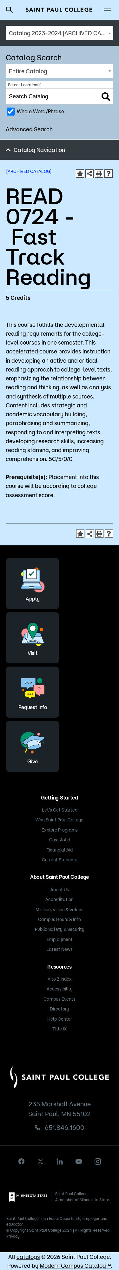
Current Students (59, 859)
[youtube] (79, 1161)
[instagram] (98, 1161)
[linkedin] (59, 1161)
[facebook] (21, 1161)
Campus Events (59, 999)
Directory (59, 1008)
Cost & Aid (59, 839)
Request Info (33, 691)
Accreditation (59, 899)
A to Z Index (60, 979)
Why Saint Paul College (59, 819)
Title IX (59, 1028)
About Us (59, 889)
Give (33, 745)
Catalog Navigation (39, 150)
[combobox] (59, 33)
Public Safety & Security (59, 929)
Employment (60, 939)
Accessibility (60, 988)
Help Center (59, 1019)
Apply (33, 583)
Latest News (59, 949)
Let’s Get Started (59, 810)
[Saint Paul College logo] (59, 10)
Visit (33, 637)
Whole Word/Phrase (40, 111)
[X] (40, 1161)
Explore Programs (60, 829)
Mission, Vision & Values (59, 909)
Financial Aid (59, 849)
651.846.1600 (64, 1127)
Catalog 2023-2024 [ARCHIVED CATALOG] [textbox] (61, 33)
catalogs (28, 1257)
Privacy (13, 1236)
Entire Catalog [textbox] (28, 71)
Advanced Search (29, 129)
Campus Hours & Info (59, 919)
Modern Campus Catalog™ (75, 1265)
